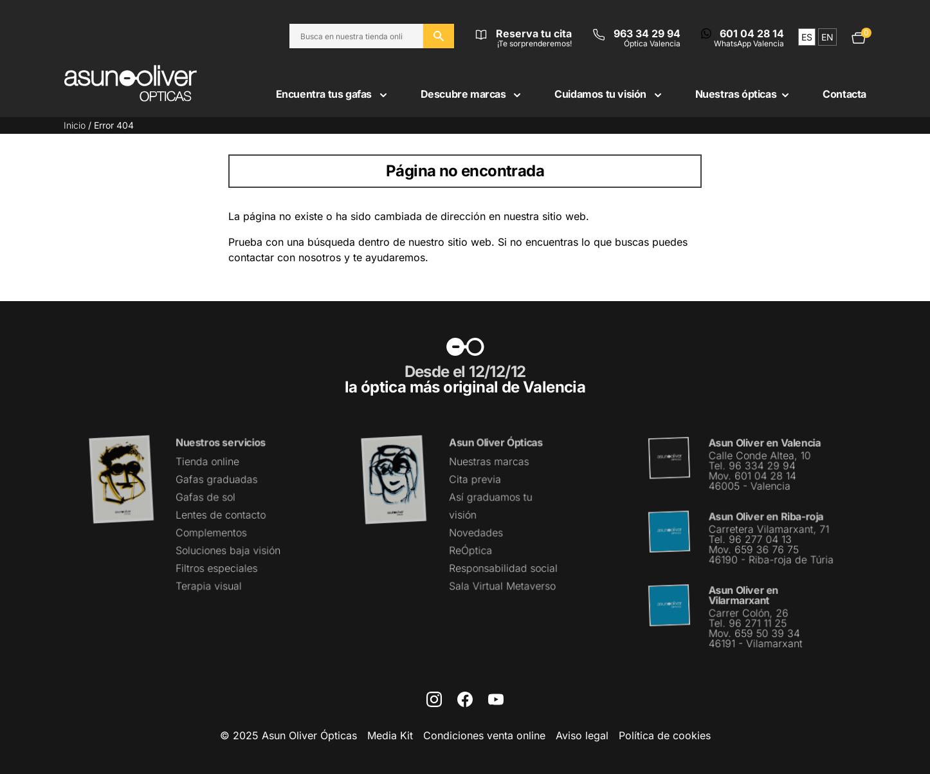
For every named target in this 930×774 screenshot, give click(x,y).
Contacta (844, 94)
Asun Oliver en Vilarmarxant (743, 594)
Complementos (211, 532)
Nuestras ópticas (743, 94)
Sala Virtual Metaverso (502, 585)
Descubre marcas (472, 94)
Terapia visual (208, 585)
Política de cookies (665, 735)
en (827, 37)
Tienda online (207, 462)
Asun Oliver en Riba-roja (766, 516)
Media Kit (390, 735)
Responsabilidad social (503, 567)
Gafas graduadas (216, 479)
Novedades (476, 532)
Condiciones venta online (484, 735)
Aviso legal (582, 735)
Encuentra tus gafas (333, 94)
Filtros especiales (216, 567)
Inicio (75, 125)
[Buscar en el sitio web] (438, 36)
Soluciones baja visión (228, 550)
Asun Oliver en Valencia (764, 443)
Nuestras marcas (489, 462)
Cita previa (475, 479)
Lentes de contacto (220, 514)
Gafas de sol (205, 497)
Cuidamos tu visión (609, 94)
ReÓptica (471, 550)
